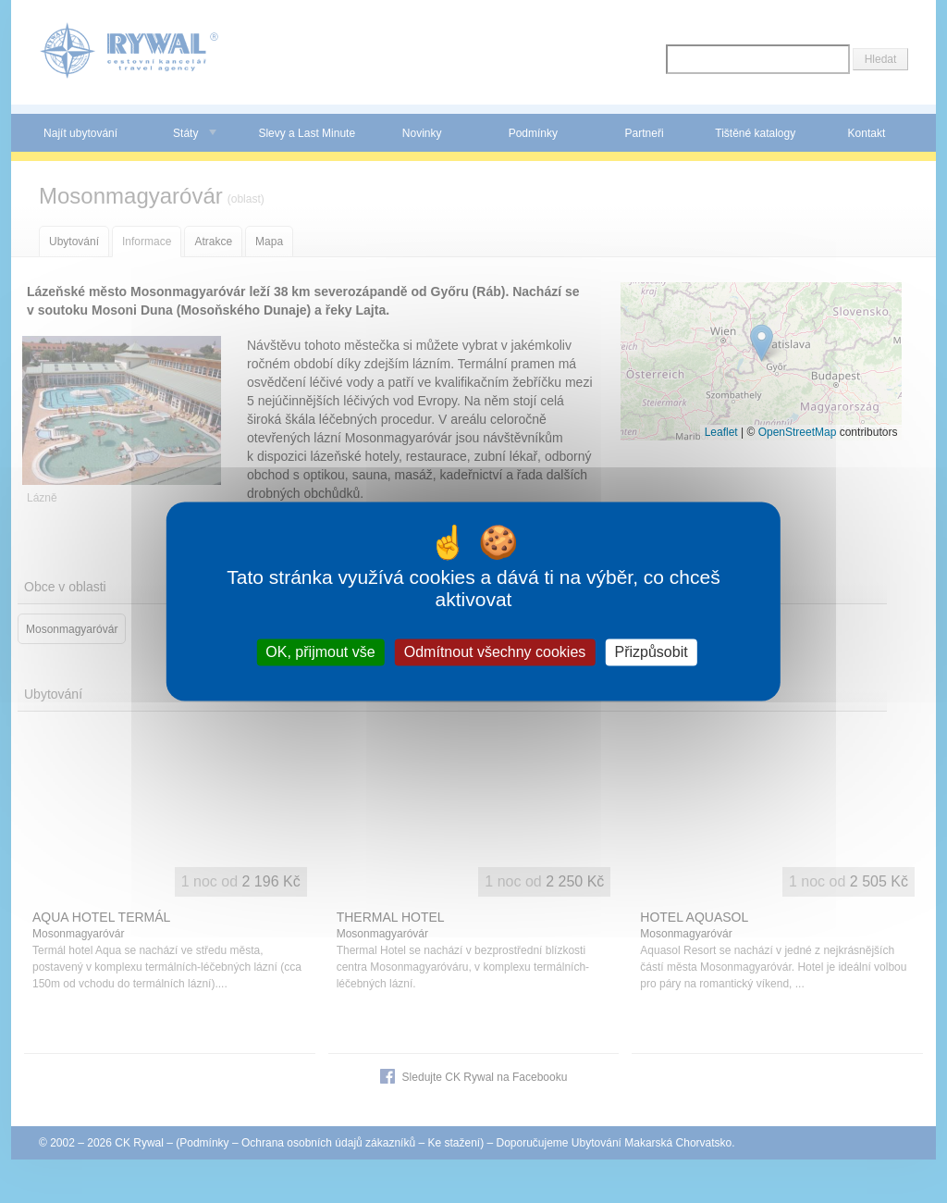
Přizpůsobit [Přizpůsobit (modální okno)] (650, 652)
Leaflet (721, 432)
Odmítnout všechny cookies (495, 652)
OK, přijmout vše (320, 652)
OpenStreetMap (797, 432)
